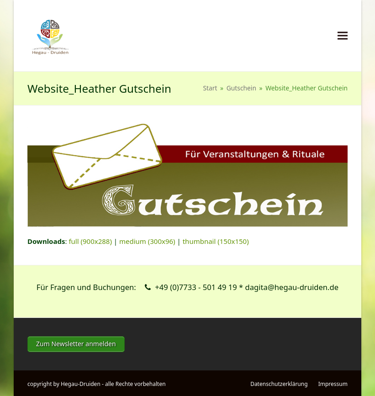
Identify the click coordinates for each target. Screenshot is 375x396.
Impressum (333, 382)
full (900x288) (90, 241)
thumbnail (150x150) (216, 241)
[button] (343, 36)
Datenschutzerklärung (278, 382)
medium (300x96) (147, 241)
